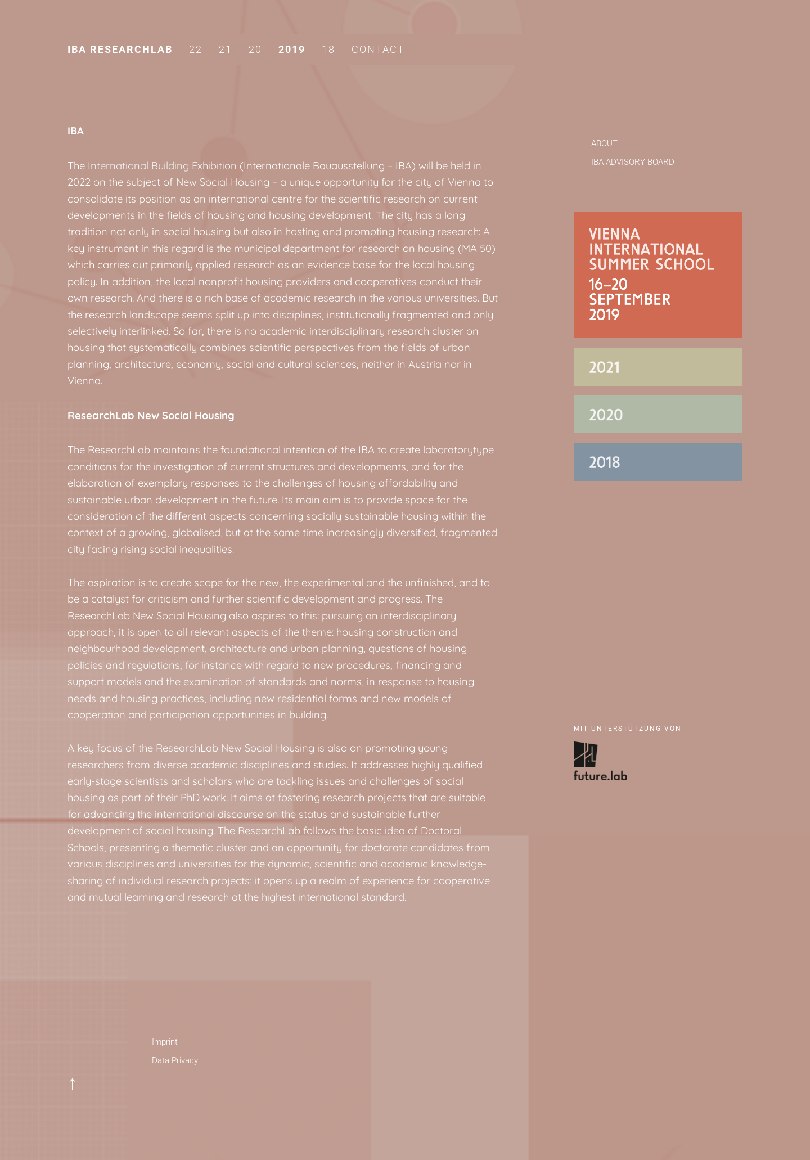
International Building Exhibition (162, 165)
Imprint (165, 1042)
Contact (378, 49)
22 (195, 49)
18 (328, 49)
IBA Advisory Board (632, 162)
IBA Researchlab (120, 49)
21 (225, 49)
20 (255, 49)
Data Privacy (175, 1060)
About (604, 143)
